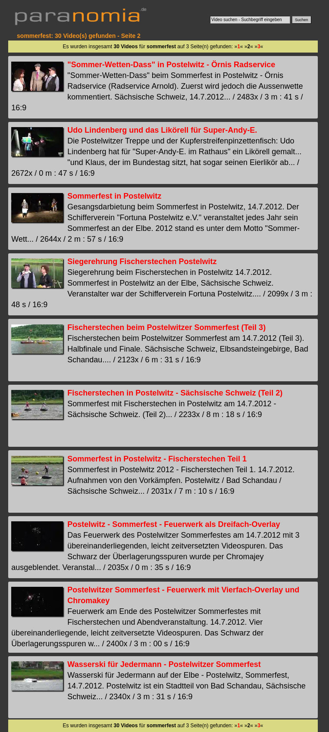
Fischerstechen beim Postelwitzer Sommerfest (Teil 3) (166, 327)
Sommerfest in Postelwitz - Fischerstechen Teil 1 (157, 459)
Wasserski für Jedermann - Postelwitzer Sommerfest (164, 664)
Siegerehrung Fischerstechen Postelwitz (141, 261)
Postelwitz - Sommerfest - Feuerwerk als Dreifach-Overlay (173, 524)
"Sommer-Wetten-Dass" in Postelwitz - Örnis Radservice (171, 64)
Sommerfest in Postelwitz (114, 196)
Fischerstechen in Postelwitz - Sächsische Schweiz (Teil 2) (174, 393)
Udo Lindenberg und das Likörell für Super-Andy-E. (162, 130)
